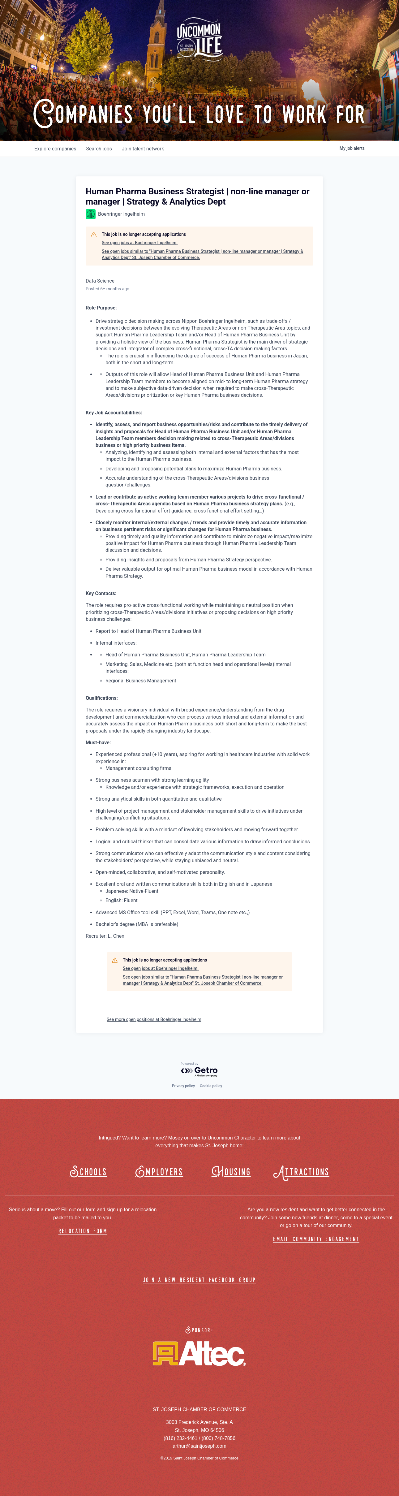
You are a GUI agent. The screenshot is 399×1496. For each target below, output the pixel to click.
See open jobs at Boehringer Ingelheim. (140, 242)
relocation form (82, 1231)
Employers (159, 1172)
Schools (88, 1172)
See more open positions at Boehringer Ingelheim (154, 1019)
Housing (231, 1172)
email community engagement (316, 1239)
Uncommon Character (232, 1137)
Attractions (304, 1172)
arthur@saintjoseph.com (199, 1446)
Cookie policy (211, 1086)
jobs (99, 149)
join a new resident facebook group (199, 1280)
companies (55, 149)
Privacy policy (183, 1086)
